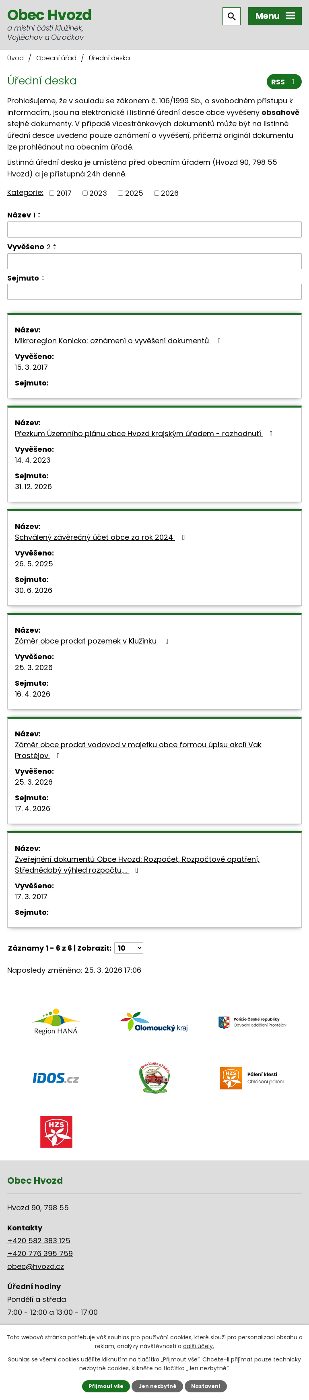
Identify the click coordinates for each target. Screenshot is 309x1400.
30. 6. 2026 (33, 590)
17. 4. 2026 (32, 809)
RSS (284, 82)
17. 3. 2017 (31, 897)
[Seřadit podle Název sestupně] (39, 216)
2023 (98, 193)
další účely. (198, 1346)
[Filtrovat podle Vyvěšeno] (154, 261)
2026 (170, 193)
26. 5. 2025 (34, 564)
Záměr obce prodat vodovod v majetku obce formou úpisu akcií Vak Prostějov (138, 750)
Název (21, 215)
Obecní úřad (56, 58)
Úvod (15, 58)
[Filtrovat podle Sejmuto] (154, 292)
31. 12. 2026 (33, 487)
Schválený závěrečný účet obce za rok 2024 (101, 537)
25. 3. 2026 (34, 667)
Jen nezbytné (157, 1386)
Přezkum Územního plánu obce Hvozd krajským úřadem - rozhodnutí (145, 433)
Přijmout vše (106, 1386)
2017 (64, 193)
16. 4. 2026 (32, 694)
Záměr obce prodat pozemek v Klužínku (93, 641)
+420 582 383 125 (38, 1241)
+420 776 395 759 (40, 1253)
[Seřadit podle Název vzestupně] (39, 213)
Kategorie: (25, 192)
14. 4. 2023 (33, 460)
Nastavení (205, 1386)
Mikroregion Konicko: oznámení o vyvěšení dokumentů (119, 341)
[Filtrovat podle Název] (154, 229)
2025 (134, 193)
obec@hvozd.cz (35, 1266)
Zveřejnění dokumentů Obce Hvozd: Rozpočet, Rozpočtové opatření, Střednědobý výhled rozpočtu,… (137, 864)
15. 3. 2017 (31, 367)
